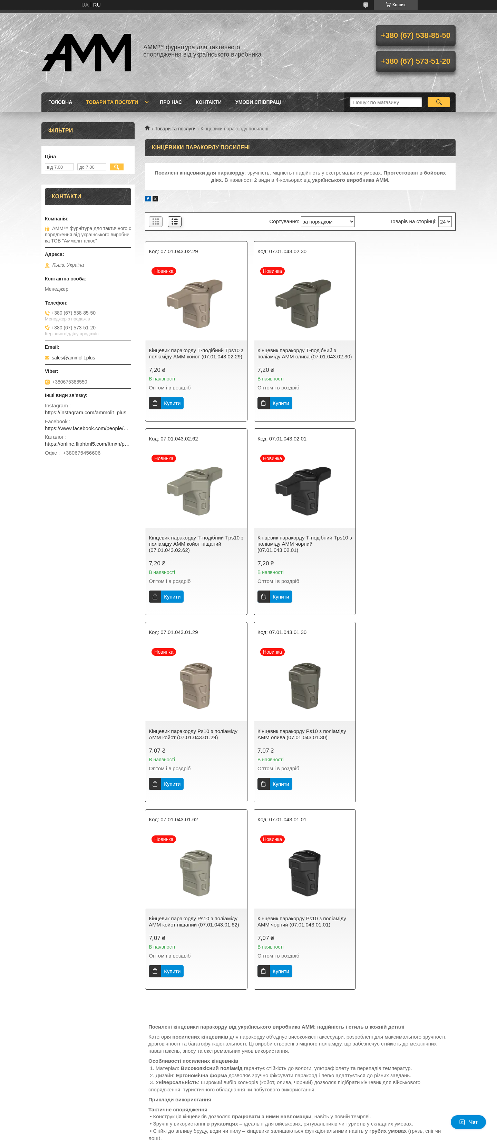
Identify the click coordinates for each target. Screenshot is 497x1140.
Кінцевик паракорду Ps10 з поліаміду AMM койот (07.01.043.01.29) (298, 547)
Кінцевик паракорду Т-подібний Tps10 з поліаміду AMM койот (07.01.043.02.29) (194, 356)
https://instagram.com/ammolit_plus (85, 412)
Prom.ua (281, 1121)
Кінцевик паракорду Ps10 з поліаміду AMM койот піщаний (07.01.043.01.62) (194, 740)
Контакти (209, 102)
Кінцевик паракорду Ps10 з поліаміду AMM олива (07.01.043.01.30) (404, 547)
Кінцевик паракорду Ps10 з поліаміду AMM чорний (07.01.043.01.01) (298, 740)
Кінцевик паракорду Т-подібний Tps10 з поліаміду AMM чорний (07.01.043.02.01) (194, 550)
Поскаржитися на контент (315, 1133)
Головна (60, 102)
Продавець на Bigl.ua (248, 1127)
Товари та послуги (112, 102)
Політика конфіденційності (368, 1133)
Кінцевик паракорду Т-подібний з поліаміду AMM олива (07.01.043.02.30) (293, 356)
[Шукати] (439, 102)
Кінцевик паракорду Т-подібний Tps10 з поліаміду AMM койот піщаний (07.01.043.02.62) (405, 356)
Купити (172, 409)
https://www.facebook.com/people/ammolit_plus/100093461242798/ (88, 428)
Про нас (171, 102)
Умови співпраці (258, 102)
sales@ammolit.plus (73, 357)
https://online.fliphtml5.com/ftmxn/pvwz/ (88, 444)
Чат (468, 1122)
